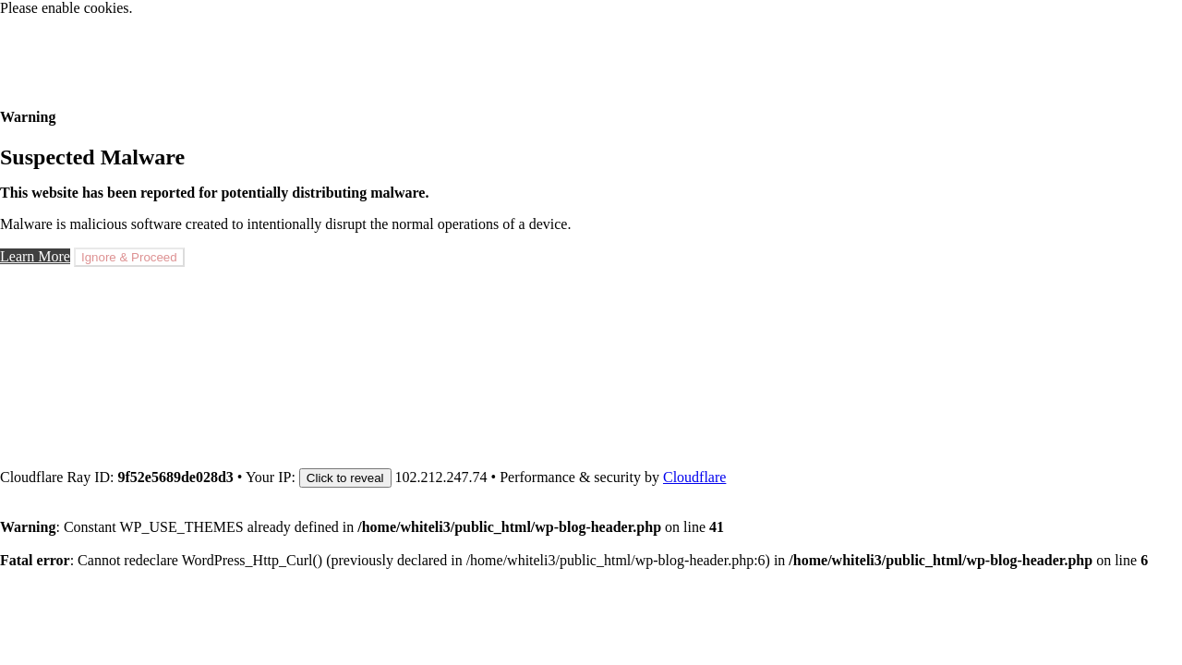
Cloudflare (694, 477)
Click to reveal (345, 478)
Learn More (35, 256)
